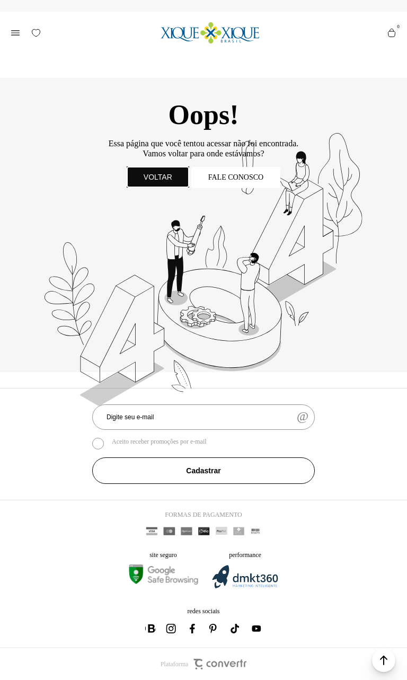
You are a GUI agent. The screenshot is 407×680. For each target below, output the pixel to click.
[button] (383, 660)
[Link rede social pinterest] (214, 629)
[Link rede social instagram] (172, 629)
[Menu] (15, 33)
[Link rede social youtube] (256, 629)
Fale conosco (235, 177)
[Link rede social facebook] (193, 629)
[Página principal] (209, 32)
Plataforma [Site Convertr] (204, 664)
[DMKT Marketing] (244, 586)
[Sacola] (391, 33)
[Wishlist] (36, 33)
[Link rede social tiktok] (235, 629)
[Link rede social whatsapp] (150, 629)
